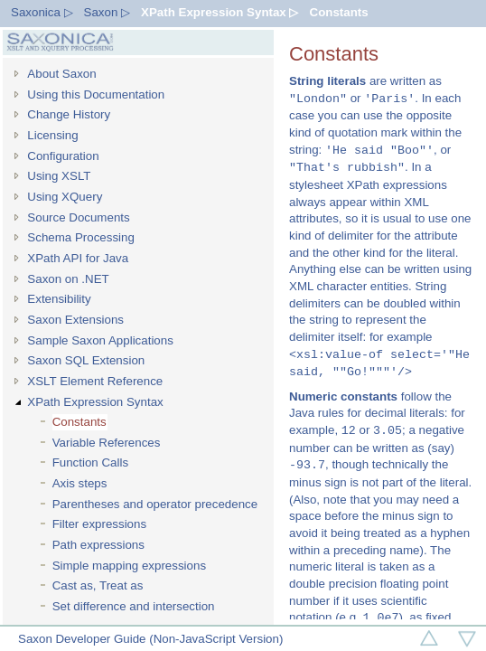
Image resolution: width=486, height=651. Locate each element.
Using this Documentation (95, 94)
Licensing (52, 135)
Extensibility (58, 299)
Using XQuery (64, 196)
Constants (339, 12)
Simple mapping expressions (129, 565)
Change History (68, 114)
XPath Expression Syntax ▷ (219, 12)
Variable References (106, 442)
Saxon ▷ (107, 12)
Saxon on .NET (67, 279)
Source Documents (78, 217)
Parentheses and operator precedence (154, 504)
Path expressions (98, 545)
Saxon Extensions (75, 319)
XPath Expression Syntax (95, 402)
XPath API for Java (77, 258)
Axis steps (79, 483)
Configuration (62, 156)
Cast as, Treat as (98, 585)
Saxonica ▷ (42, 12)
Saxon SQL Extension (86, 360)
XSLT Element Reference (95, 381)
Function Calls (90, 462)
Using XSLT (58, 176)
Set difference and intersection (133, 606)
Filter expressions (99, 524)
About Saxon (61, 73)
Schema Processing (81, 237)
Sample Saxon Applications (100, 340)
